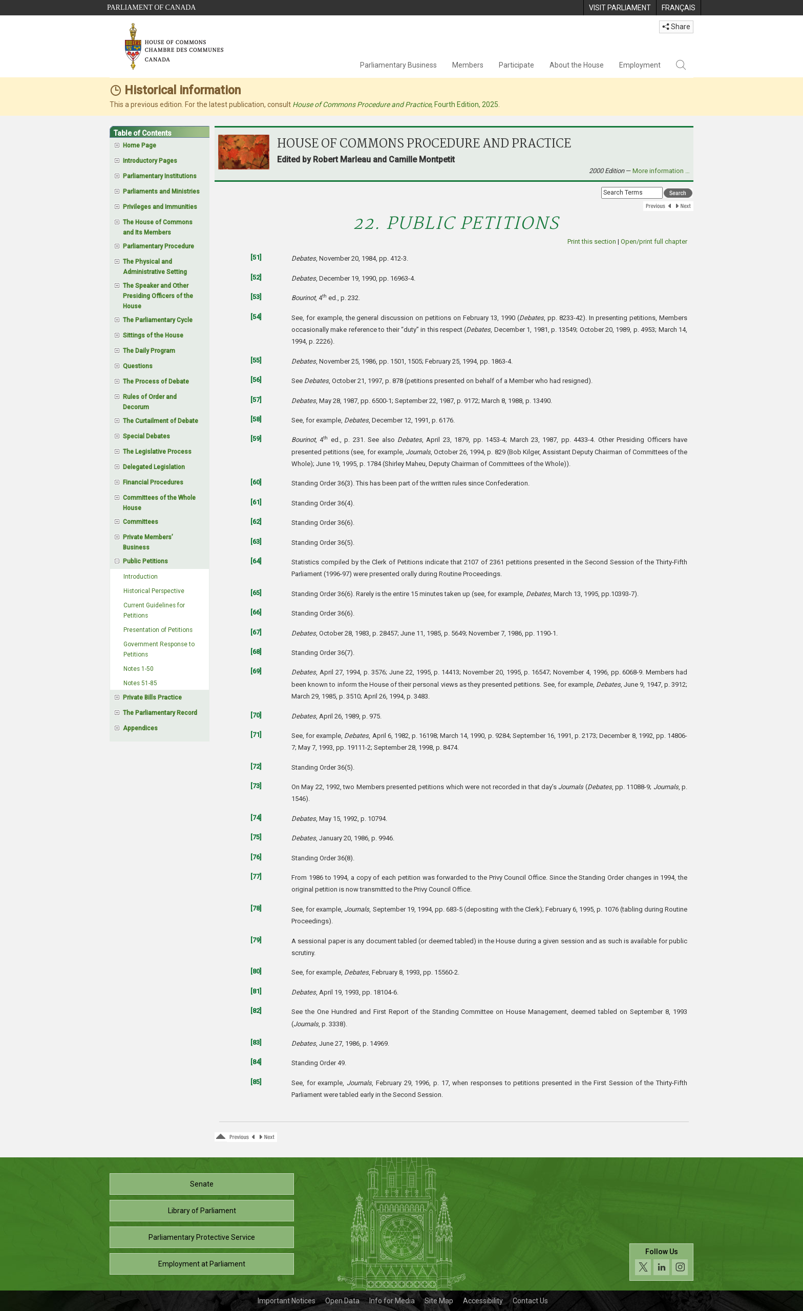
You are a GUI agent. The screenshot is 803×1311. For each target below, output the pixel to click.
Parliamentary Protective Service (202, 1237)
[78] (255, 908)
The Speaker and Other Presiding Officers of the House (158, 296)
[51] (255, 257)
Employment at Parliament (201, 1264)
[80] (255, 971)
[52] (255, 277)
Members (467, 65)
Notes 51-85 (140, 683)
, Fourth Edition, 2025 (395, 104)
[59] (255, 438)
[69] (255, 671)
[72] (255, 766)
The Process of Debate (156, 381)
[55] (255, 360)
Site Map (439, 1301)
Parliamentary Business (398, 65)
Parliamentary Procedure (158, 246)
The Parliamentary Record (160, 712)
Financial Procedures (153, 482)
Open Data (342, 1301)
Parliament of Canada (151, 7)
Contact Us (530, 1301)
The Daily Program (149, 350)
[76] (255, 857)
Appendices (140, 728)
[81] (255, 991)
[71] (255, 734)
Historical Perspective (153, 591)
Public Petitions (145, 561)
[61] (255, 502)
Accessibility (483, 1301)
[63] (255, 541)
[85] (255, 1082)
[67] (255, 632)
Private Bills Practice (152, 697)
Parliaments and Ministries (161, 191)
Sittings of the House (153, 335)
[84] (255, 1062)
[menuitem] (619, 7)
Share (676, 27)
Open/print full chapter (654, 241)
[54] (255, 317)
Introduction (140, 576)
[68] (255, 652)
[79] (255, 940)
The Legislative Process (157, 451)
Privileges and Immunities (160, 206)
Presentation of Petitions (158, 629)
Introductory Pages (150, 160)
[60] (255, 482)
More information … (661, 171)
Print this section (591, 241)
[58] (255, 419)
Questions (138, 366)
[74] (255, 817)
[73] (255, 786)
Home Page (139, 145)
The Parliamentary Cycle (158, 320)
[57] (255, 400)
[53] (255, 297)
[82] (255, 1010)
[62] (255, 521)
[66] (255, 612)
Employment (640, 65)
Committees (140, 521)
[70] (255, 715)
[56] (255, 380)
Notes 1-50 (138, 668)
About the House (577, 65)
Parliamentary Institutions (160, 176)
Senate (202, 1184)
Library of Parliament (202, 1211)
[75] (255, 837)
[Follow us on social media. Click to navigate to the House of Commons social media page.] (661, 1262)
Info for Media (392, 1301)
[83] (255, 1042)
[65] (255, 593)
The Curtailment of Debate (160, 421)
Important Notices (286, 1301)
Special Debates (146, 436)
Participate (516, 65)
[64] (255, 561)
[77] (255, 876)
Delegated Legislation (154, 467)
